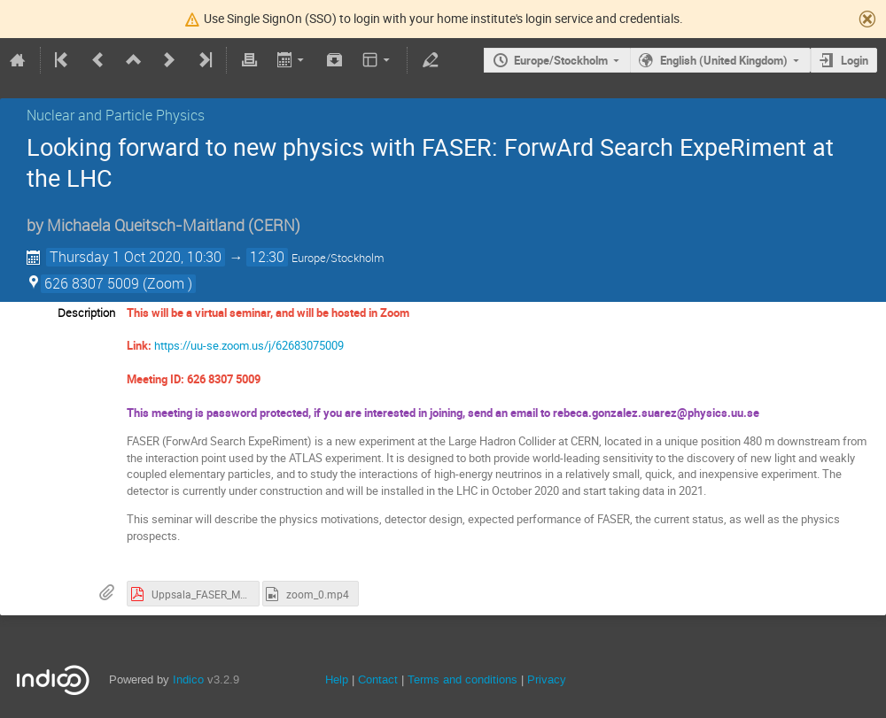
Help (336, 679)
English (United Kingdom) (724, 60)
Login (854, 60)
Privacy (546, 679)
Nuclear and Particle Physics (116, 115)
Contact (378, 679)
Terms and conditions (462, 679)
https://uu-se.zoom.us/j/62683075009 (249, 345)
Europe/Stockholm (561, 60)
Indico (188, 679)
